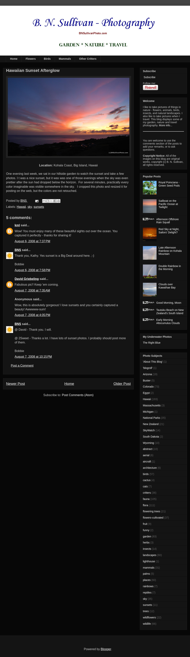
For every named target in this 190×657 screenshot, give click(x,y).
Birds (47, 58)
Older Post (122, 384)
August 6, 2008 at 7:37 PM (32, 241)
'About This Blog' (153, 361)
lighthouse (149, 561)
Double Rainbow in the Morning (170, 268)
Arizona (147, 374)
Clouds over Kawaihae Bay (167, 286)
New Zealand (151, 424)
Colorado (148, 386)
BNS (18, 250)
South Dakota (151, 436)
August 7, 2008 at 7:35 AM (32, 290)
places (146, 580)
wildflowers (149, 617)
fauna (146, 498)
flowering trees (151, 511)
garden (147, 536)
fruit (145, 523)
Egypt (146, 392)
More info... (165, 125)
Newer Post (15, 384)
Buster (146, 380)
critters (147, 492)
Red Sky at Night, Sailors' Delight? (169, 231)
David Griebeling (27, 278)
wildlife (147, 623)
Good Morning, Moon (168, 302)
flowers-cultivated (153, 517)
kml (17, 225)
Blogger (106, 649)
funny (146, 530)
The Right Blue (152, 342)
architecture (150, 467)
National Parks (151, 417)
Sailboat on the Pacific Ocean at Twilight (168, 204)
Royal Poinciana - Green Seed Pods (169, 184)
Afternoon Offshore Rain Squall (167, 221)
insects (147, 548)
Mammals (65, 58)
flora (145, 505)
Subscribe (149, 77)
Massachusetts (152, 405)
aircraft (147, 461)
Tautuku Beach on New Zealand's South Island (170, 311)
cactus (146, 480)
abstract (147, 448)
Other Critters (87, 58)
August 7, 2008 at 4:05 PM (32, 315)
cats (145, 486)
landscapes (149, 555)
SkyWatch (149, 430)
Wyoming (148, 442)
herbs (146, 542)
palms (146, 573)
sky (30, 206)
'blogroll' (147, 367)
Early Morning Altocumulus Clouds (168, 321)
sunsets (39, 206)
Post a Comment (22, 365)
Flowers (31, 58)
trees (146, 611)
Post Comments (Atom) (77, 395)
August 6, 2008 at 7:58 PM (32, 270)
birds (146, 474)
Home (13, 58)
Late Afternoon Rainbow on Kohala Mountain (170, 251)
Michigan (148, 411)
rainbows (148, 586)
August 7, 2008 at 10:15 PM (33, 356)
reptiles (147, 592)
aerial (146, 455)
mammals (148, 567)
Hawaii (21, 206)
